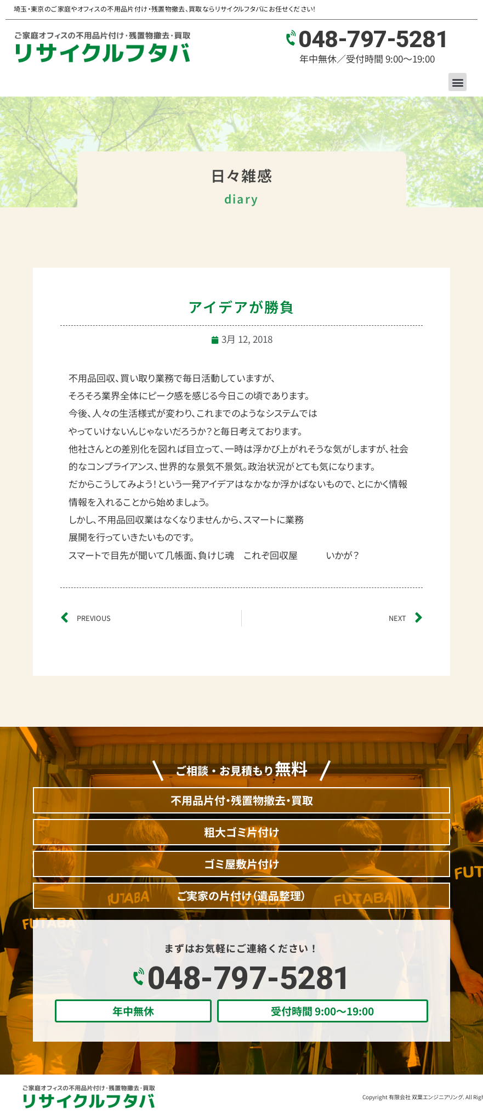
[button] (457, 82)
